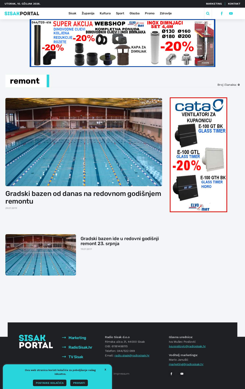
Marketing (214, 3)
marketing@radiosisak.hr (186, 364)
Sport (120, 13)
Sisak (72, 13)
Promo (149, 13)
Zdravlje (166, 13)
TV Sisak (72, 357)
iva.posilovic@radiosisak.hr (187, 346)
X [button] (105, 369)
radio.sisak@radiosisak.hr (132, 355)
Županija (88, 13)
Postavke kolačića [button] (50, 382)
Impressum (121, 373)
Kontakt (234, 3)
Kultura (105, 13)
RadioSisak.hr (77, 347)
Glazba (135, 13)
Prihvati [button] (79, 382)
